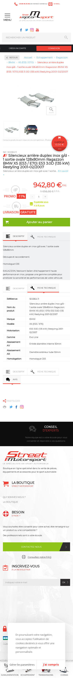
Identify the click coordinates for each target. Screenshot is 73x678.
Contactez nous (31, 546)
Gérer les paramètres (22, 664)
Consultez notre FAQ (39, 557)
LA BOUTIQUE (10, 502)
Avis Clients (36, 606)
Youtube (37, 30)
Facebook (21, 30)
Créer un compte (17, 48)
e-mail (57, 4)
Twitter (26, 30)
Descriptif (18, 236)
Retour (13, 57)
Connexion (54, 48)
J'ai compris (51, 664)
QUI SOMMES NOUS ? (14, 497)
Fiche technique (46, 237)
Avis (15, 379)
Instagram (32, 30)
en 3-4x (41, 430)
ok (63, 582)
